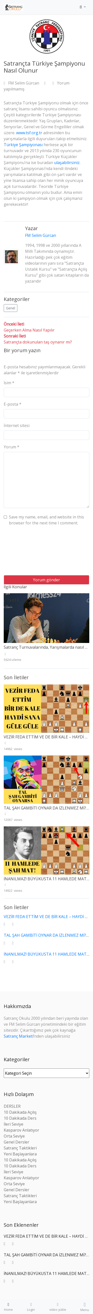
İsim (9, 382)
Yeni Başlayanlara (20, 1154)
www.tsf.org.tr (29, 132)
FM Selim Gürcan (22, 83)
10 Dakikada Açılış (20, 1112)
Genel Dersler (16, 1142)
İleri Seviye (13, 1124)
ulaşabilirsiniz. (67, 162)
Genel (10, 308)
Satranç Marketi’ (19, 1036)
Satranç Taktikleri (20, 1148)
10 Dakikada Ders (20, 1118)
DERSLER (12, 1106)
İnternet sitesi (17, 425)
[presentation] (24, 552)
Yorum (11, 447)
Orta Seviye (14, 1136)
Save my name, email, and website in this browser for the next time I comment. (46, 520)
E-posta (12, 404)
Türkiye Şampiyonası (24, 144)
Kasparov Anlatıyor (21, 1130)
